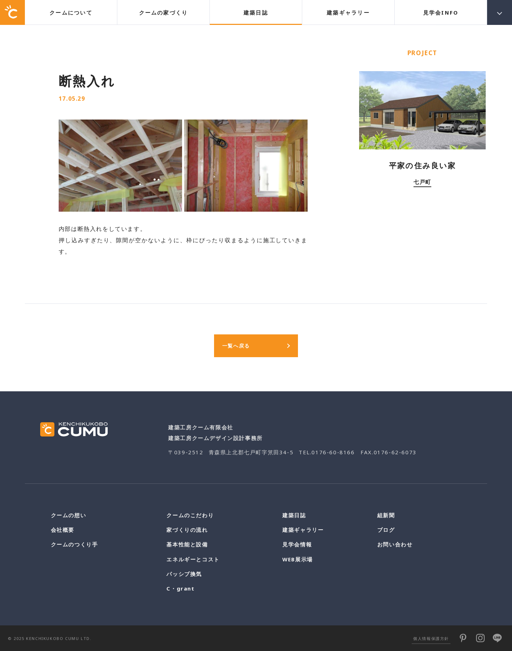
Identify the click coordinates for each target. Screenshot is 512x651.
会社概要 (62, 529)
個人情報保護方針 (431, 638)
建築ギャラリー (348, 12)
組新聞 (386, 515)
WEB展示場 (297, 559)
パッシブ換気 (184, 573)
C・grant (180, 588)
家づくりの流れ (187, 529)
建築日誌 (256, 12)
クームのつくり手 (74, 544)
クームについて (70, 12)
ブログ (386, 529)
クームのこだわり (190, 515)
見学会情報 (297, 544)
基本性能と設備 (187, 544)
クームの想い (68, 515)
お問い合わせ (395, 544)
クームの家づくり (163, 12)
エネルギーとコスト (192, 559)
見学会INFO (441, 12)
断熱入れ (87, 81)
